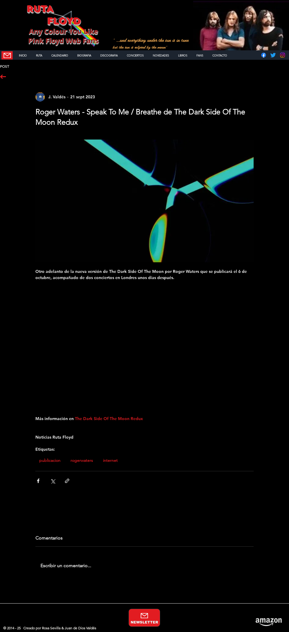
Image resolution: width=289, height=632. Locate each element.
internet (110, 460)
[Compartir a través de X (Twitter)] (52, 481)
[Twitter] (273, 55)
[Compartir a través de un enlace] (67, 481)
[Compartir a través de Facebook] (38, 481)
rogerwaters (81, 460)
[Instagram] (282, 55)
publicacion (49, 460)
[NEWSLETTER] (7, 55)
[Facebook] (263, 55)
